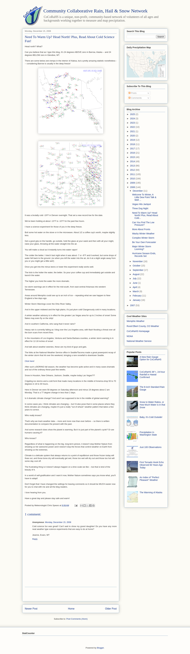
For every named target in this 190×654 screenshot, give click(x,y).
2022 (133, 127)
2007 (133, 305)
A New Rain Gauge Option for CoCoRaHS (150, 358)
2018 (133, 144)
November (138, 261)
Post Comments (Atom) (76, 619)
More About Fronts (141, 229)
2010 (133, 178)
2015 (133, 157)
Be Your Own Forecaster (144, 242)
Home (71, 608)
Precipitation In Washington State (148, 433)
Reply (34, 539)
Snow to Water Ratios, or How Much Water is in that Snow (152, 405)
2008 (133, 187)
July (135, 278)
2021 (133, 131)
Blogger (100, 648)
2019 (133, 140)
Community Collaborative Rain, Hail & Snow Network (95, 10)
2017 (133, 148)
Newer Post (31, 608)
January (137, 300)
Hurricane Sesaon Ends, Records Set (144, 254)
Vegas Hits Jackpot (141, 204)
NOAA (130, 336)
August (136, 274)
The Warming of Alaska (151, 492)
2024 (133, 118)
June (135, 283)
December (138, 191)
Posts (133, 93)
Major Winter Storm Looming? (141, 247)
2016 (133, 153)
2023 (133, 122)
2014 (133, 161)
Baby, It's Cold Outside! (151, 417)
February (137, 295)
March (136, 291)
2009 (133, 183)
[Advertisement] (70, 594)
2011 (133, 174)
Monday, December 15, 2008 (58, 522)
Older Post (111, 608)
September (138, 270)
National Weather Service (139, 341)
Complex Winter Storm (143, 238)
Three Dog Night (140, 208)
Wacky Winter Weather (143, 233)
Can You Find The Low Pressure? (143, 223)
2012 (133, 170)
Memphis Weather (135, 321)
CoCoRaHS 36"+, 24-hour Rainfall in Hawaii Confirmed (152, 374)
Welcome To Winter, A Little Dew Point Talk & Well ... (144, 197)
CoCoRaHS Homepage (138, 331)
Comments (135, 98)
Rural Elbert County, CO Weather (143, 326)
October (137, 265)
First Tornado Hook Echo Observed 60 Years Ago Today (152, 465)
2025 (133, 114)
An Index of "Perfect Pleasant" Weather (149, 478)
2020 (133, 135)
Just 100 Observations (150, 447)
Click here (29, 361)
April (135, 287)
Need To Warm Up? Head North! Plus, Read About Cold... (145, 215)
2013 (133, 165)
